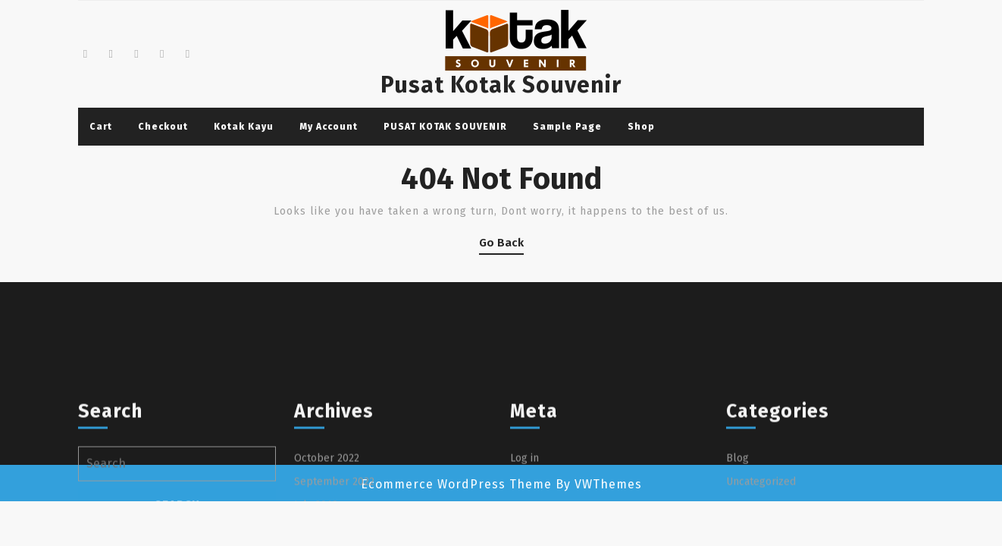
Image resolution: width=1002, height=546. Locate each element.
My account (328, 126)
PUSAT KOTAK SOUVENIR (445, 126)
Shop (641, 126)
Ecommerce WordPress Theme (456, 484)
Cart (100, 126)
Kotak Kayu (244, 126)
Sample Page (567, 126)
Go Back (501, 245)
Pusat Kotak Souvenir (501, 85)
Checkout (163, 126)
